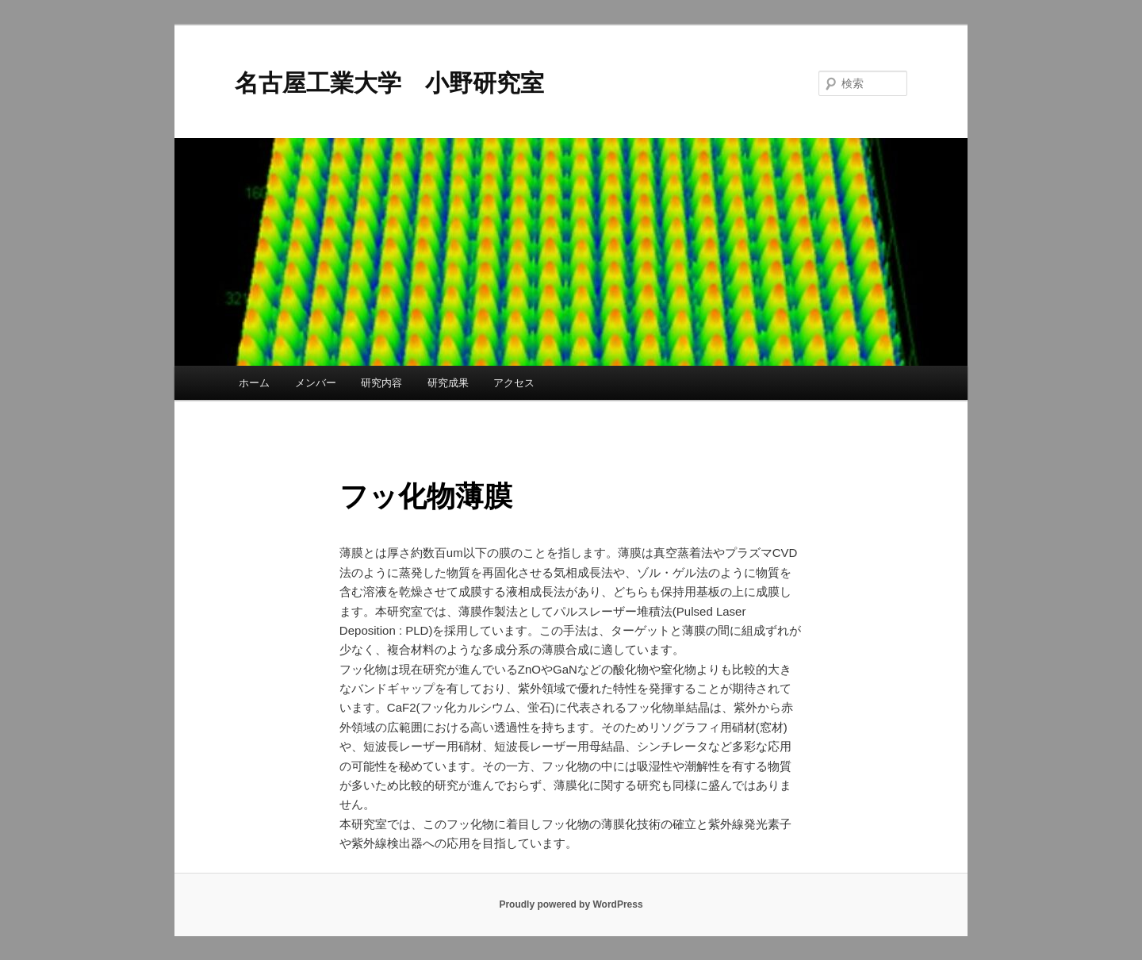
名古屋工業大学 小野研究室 (389, 83)
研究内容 (381, 383)
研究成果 (448, 383)
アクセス (514, 383)
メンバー (315, 383)
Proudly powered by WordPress (570, 904)
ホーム (254, 383)
